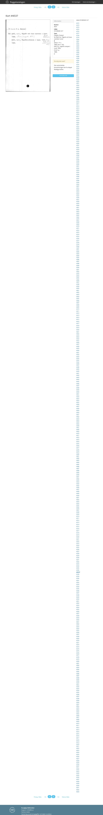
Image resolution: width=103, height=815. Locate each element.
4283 (77, 46)
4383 (77, 253)
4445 (77, 381)
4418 (77, 326)
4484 (77, 462)
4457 (77, 406)
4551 (77, 601)
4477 (77, 448)
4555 (77, 609)
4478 (77, 450)
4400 (77, 288)
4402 (77, 292)
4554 (77, 607)
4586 (77, 674)
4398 (77, 284)
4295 (77, 71)
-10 (45, 7)
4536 (77, 570)
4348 (77, 180)
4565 (77, 630)
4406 (77, 301)
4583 (77, 667)
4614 (77, 732)
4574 (77, 649)
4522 (77, 541)
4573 (77, 647)
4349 (77, 183)
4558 (77, 616)
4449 (77, 390)
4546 (77, 591)
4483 (77, 460)
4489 (77, 473)
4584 (77, 669)
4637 (77, 779)
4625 (77, 754)
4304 (77, 89)
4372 (77, 230)
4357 (77, 199)
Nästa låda (65, 7)
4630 (77, 765)
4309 (77, 100)
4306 (77, 93)
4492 (77, 479)
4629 (77, 763)
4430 (77, 350)
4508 (77, 512)
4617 (77, 738)
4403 (77, 294)
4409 (77, 307)
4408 (77, 305)
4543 (77, 585)
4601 (77, 705)
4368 (77, 222)
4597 (77, 696)
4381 (77, 249)
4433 (77, 357)
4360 (77, 205)
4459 (77, 410)
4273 (77, 25)
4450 (77, 392)
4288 (77, 56)
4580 (77, 661)
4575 (77, 651)
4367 (77, 220)
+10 (58, 7)
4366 (77, 218)
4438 (77, 367)
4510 (77, 516)
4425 (77, 340)
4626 (77, 756)
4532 (77, 562)
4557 (77, 613)
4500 (77, 495)
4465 (77, 423)
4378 (77, 243)
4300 (77, 81)
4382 (77, 251)
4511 (77, 518)
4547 (77, 593)
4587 (77, 676)
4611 (77, 725)
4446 (77, 384)
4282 (77, 44)
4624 (77, 752)
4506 (77, 508)
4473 (77, 440)
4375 (77, 236)
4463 (77, 419)
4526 (77, 549)
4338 (77, 160)
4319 (77, 120)
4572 (77, 645)
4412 (77, 313)
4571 (77, 643)
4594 (77, 690)
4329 (77, 141)
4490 (77, 475)
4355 (77, 195)
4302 (77, 85)
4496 (77, 487)
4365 (77, 216)
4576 (77, 653)
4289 (77, 58)
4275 (77, 29)
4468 (77, 429)
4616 (77, 736)
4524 (77, 545)
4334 (77, 152)
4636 (77, 777)
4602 (77, 707)
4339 (77, 162)
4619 (77, 742)
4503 (77, 502)
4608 (77, 719)
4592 (77, 686)
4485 (77, 464)
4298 (77, 77)
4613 (77, 730)
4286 (77, 52)
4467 (77, 427)
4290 (77, 60)
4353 (77, 191)
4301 (77, 83)
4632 (77, 769)
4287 (77, 54)
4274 (77, 27)
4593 (77, 688)
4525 (77, 547)
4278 (77, 36)
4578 (77, 657)
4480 (77, 454)
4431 (77, 353)
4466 (77, 425)
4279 (77, 38)
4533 (77, 564)
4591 (77, 684)
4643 (77, 792)
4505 (77, 506)
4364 (77, 214)
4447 (77, 386)
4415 (77, 319)
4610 (77, 723)
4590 (77, 682)
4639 (77, 783)
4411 (77, 311)
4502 (77, 500)
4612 (77, 727)
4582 (77, 665)
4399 (77, 286)
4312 (77, 106)
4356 (77, 197)
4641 (77, 788)
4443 (77, 377)
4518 (77, 533)
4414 (77, 317)
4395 (77, 278)
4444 (77, 379)
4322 (77, 127)
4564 (77, 628)
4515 (77, 526)
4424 (77, 338)
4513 (77, 522)
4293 (77, 67)
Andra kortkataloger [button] (89, 2)
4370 (77, 226)
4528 (77, 553)
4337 (77, 158)
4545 (77, 589)
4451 (77, 394)
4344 (77, 172)
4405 (77, 299)
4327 (77, 137)
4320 (77, 123)
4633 (77, 771)
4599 (77, 701)
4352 (77, 189)
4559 (77, 618)
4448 (77, 388)
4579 (77, 659)
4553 (77, 605)
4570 (77, 640)
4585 (77, 672)
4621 (77, 746)
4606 (77, 715)
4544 (77, 587)
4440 (77, 371)
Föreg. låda (37, 7)
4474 (77, 442)
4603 (77, 709)
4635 (77, 775)
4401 (77, 290)
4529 (77, 556)
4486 (77, 466)
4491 (77, 477)
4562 (77, 624)
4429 (77, 348)
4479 (77, 452)
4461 (77, 415)
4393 (77, 274)
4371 (77, 228)
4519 (77, 535)
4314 (77, 110)
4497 (77, 489)
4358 (77, 201)
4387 (77, 261)
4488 (77, 471)
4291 (77, 62)
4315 (77, 112)
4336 (77, 156)
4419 (77, 328)
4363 (77, 212)
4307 (77, 96)
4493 (77, 481)
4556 (77, 611)
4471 (77, 435)
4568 (77, 636)
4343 (77, 170)
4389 (77, 265)
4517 (77, 531)
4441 (77, 373)
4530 (77, 558)
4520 (77, 537)
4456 (77, 404)
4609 (77, 721)
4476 (77, 446)
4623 (77, 750)
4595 (77, 692)
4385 (77, 257)
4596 (77, 694)
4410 (77, 309)
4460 (77, 413)
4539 (77, 576)
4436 (77, 363)
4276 (77, 31)
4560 (77, 620)
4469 (77, 431)
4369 (77, 224)
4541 (77, 580)
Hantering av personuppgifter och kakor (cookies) (36, 814)
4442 (77, 375)
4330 (77, 143)
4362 (77, 210)
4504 (77, 504)
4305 (77, 91)
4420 (77, 330)
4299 (77, 79)
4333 (77, 149)
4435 (77, 361)
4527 (77, 551)
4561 (77, 622)
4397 (77, 282)
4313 (77, 108)
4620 (77, 744)
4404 (77, 297)
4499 (77, 493)
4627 (77, 759)
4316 (77, 114)
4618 (77, 740)
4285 (77, 50)
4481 (77, 456)
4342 (77, 168)
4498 (77, 491)
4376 (77, 239)
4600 (77, 703)
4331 (77, 145)
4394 (77, 276)
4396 (77, 280)
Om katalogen (76, 2)
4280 (77, 40)
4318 (77, 118)
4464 (77, 421)
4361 (77, 207)
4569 (77, 638)
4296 (77, 73)
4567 (77, 634)
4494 (77, 483)
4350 (77, 185)
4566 (77, 632)
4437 (77, 365)
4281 (77, 42)
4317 (77, 116)
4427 (77, 344)
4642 (77, 790)
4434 (77, 359)
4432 (77, 355)
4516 (77, 529)
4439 (77, 369)
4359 (77, 203)
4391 (77, 270)
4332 (77, 147)
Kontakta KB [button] (63, 75)
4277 (77, 33)
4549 (77, 597)
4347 (77, 178)
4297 (77, 75)
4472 (77, 437)
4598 (77, 698)
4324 (77, 131)
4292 (77, 64)
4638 (77, 781)
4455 (77, 402)
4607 (77, 717)
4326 (77, 135)
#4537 (78, 572)
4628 (77, 761)
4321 (77, 125)
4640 (77, 786)
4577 (77, 655)
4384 (77, 255)
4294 (77, 69)
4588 (77, 678)
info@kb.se (30, 810)
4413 (77, 315)
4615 (77, 734)
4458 (77, 408)
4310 (77, 102)
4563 (77, 626)
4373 (77, 232)
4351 (77, 187)
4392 (77, 272)
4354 (77, 193)
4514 (77, 524)
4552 (77, 603)
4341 (77, 166)
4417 (77, 323)
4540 (77, 578)
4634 (77, 773)
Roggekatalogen (17, 2)
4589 (77, 680)
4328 (77, 139)
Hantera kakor (25, 812)
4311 (77, 104)
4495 (77, 485)
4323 (77, 129)
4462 (77, 417)
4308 (77, 98)
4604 (77, 711)
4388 (77, 263)
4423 (77, 336)
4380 (77, 247)
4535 (77, 568)
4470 (77, 433)
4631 (77, 767)
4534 (77, 566)
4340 (77, 164)
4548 (77, 595)
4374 (77, 234)
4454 (77, 400)
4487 (77, 469)
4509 (77, 514)
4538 (77, 574)
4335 (77, 154)
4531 (77, 560)
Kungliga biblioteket (27, 808)
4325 (77, 133)
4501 (77, 497)
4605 (77, 713)
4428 (77, 346)
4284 (77, 48)
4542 (77, 582)
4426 (77, 342)
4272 (77, 23)
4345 (77, 174)
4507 (77, 510)
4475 (77, 444)
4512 (77, 520)
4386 (77, 259)
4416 (77, 321)
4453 (77, 398)
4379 (77, 245)
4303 (77, 87)
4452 (77, 396)
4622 (77, 748)
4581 (77, 663)
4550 (77, 599)
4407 (77, 303)
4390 (77, 268)
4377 (77, 241)
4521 (77, 539)
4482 (77, 458)
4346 (77, 176)
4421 (77, 332)
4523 (77, 543)
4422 (77, 334)
